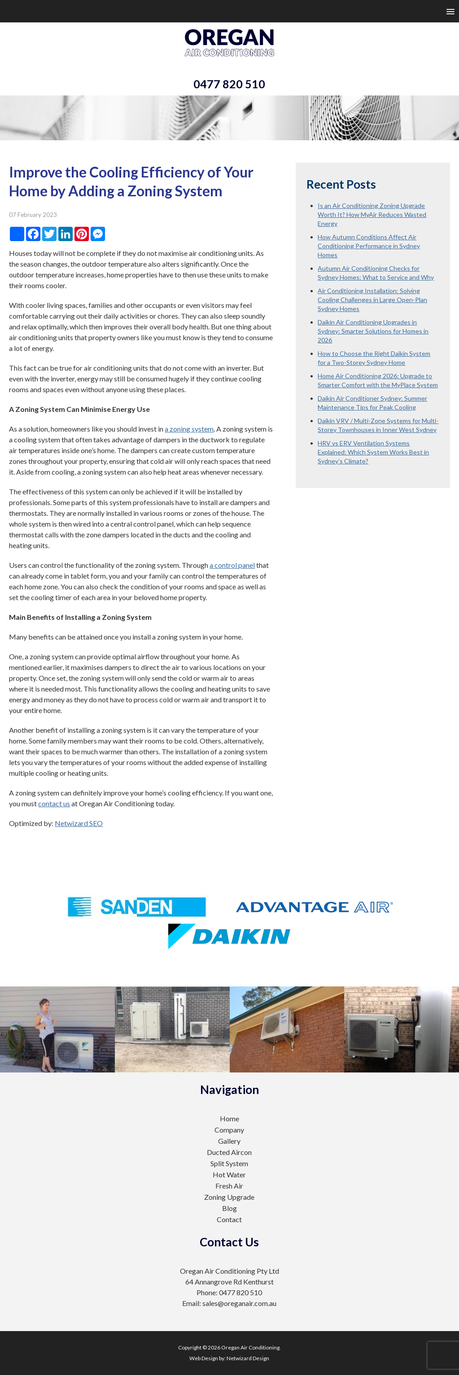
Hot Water (229, 1174)
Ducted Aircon (229, 1152)
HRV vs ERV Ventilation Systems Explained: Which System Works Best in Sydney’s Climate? (373, 452)
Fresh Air (229, 1185)
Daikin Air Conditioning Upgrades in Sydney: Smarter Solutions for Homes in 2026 (373, 331)
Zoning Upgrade (229, 1197)
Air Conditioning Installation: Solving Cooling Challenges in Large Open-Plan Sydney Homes (372, 299)
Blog (229, 1208)
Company (229, 1129)
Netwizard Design (248, 1358)
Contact (229, 1219)
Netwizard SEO (79, 823)
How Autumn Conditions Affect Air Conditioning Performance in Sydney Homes (369, 246)
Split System (229, 1163)
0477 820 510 (229, 84)
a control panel (232, 565)
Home (229, 1118)
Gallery (229, 1141)
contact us (54, 803)
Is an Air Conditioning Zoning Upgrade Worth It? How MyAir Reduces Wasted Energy (372, 214)
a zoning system (189, 428)
